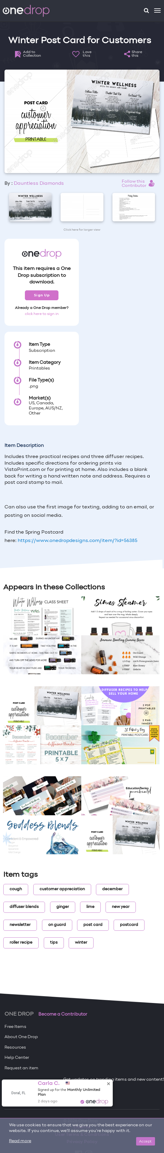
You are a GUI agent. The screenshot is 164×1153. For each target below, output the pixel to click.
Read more (20, 1141)
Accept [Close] (145, 1141)
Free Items (15, 1027)
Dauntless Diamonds (39, 183)
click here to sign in (42, 314)
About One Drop (21, 1037)
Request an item (21, 1068)
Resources (15, 1048)
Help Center (16, 1058)
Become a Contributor (62, 1014)
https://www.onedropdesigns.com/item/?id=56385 (77, 540)
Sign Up (42, 295)
